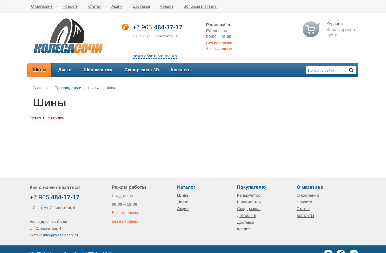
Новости (70, 6)
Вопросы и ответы (201, 6)
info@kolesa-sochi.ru (60, 235)
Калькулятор (248, 195)
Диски (182, 202)
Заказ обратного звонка (155, 56)
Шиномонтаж (249, 202)
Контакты (305, 215)
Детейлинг (246, 215)
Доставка (141, 6)
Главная (40, 88)
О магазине (42, 6)
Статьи (95, 6)
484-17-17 (168, 27)
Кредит (166, 6)
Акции (117, 6)
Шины (93, 88)
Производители (68, 88)
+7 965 (143, 27)
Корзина (334, 23)
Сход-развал (249, 208)
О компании (308, 195)
